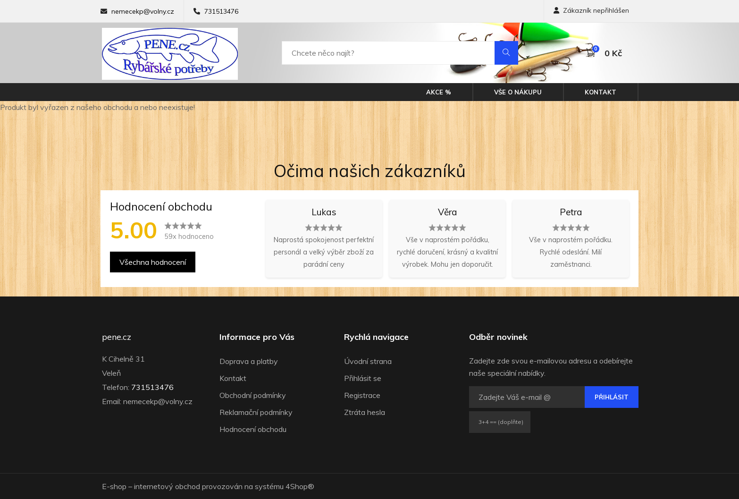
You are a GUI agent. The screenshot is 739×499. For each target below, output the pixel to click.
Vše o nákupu (518, 92)
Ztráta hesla (364, 412)
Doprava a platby (248, 361)
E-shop (114, 486)
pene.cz (116, 337)
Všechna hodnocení (152, 262)
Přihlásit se (362, 378)
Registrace (362, 395)
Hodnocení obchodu (252, 429)
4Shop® (300, 486)
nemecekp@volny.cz (142, 11)
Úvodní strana (368, 361)
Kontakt (600, 92)
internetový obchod (167, 486)
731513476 (221, 11)
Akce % (438, 92)
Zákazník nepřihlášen (591, 10)
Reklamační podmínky (256, 412)
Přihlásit (612, 397)
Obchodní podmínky (252, 395)
